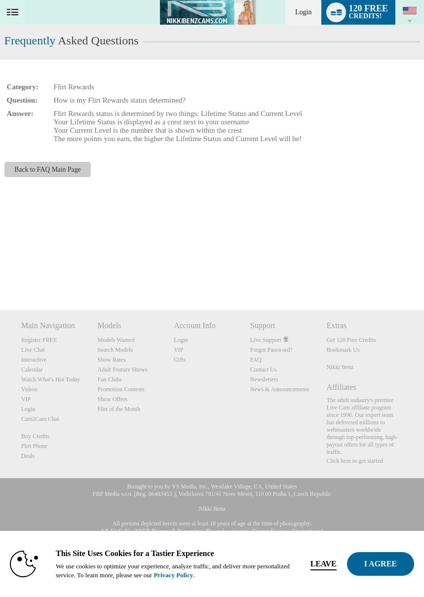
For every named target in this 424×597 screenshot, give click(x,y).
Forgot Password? (271, 349)
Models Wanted (116, 339)
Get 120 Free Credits (351, 339)
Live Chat (33, 349)
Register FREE (39, 339)
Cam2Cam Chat (40, 418)
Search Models (115, 349)
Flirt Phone (34, 446)
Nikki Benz (339, 367)
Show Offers (113, 399)
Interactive (33, 359)
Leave (323, 564)
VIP (26, 399)
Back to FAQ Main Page (47, 169)
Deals (28, 455)
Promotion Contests (121, 389)
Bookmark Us (342, 349)
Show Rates (112, 359)
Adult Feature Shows (123, 369)
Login (303, 12)
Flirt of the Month (119, 409)
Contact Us (263, 369)
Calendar (31, 369)
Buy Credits (35, 436)
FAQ (256, 359)
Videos (29, 389)
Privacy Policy (173, 575)
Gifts (180, 359)
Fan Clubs (110, 379)
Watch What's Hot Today (50, 379)
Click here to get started (354, 460)
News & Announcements (279, 389)
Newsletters (264, 379)
